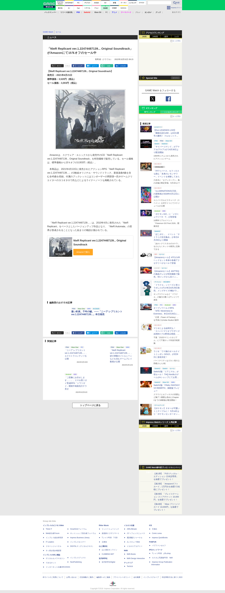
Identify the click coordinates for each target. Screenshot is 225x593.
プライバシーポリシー (121, 577)
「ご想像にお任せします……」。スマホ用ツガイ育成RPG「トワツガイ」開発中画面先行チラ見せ (76, 383)
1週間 (166, 37)
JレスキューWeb (133, 542)
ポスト (59, 66)
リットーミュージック (110, 529)
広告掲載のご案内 (86, 577)
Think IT (49, 529)
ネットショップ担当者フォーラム (83, 533)
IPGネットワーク (155, 550)
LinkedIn (123, 66)
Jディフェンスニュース (136, 533)
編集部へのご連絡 (103, 577)
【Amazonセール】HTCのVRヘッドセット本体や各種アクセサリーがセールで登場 (167, 260)
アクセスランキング (155, 33)
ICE (150, 525)
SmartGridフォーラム (78, 529)
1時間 (144, 37)
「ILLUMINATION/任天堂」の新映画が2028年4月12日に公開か (167, 194)
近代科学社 (103, 558)
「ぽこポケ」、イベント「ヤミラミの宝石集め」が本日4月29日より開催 (167, 237)
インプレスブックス (78, 558)
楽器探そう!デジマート (110, 533)
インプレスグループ (151, 577)
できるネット (51, 563)
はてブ (94, 66)
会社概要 (136, 577)
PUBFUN (152, 542)
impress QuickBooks (160, 538)
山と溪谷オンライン (109, 550)
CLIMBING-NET (108, 554)
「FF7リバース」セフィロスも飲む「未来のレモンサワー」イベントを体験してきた (167, 174)
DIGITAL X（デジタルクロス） (82, 546)
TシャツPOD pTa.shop (161, 553)
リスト (67, 66)
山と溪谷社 (103, 546)
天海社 (154, 529)
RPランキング (149, 112)
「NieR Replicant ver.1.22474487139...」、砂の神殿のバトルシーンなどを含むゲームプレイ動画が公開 (121, 356)
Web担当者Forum (52, 533)
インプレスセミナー (78, 542)
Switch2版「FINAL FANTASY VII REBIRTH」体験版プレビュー (167, 388)
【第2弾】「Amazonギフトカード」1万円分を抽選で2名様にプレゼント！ (167, 487)
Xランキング (151, 108)
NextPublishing (76, 562)
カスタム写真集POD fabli (162, 558)
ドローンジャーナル (53, 546)
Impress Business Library (80, 538)
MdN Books (131, 554)
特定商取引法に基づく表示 (172, 577)
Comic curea (157, 533)
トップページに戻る (90, 405)
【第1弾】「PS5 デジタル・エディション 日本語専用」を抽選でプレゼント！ (166, 476)
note (108, 66)
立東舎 (104, 542)
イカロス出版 (129, 525)
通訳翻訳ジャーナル (134, 538)
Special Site (151, 78)
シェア (80, 66)
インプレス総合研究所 (54, 538)
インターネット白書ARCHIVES (58, 567)
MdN (126, 551)
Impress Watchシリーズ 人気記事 (161, 422)
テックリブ (128, 563)
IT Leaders (50, 542)
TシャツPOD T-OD (110, 538)
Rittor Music (104, 525)
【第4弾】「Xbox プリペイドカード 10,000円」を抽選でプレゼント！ (167, 507)
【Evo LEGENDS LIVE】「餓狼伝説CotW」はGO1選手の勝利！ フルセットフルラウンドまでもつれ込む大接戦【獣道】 (167, 136)
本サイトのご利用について (53, 577)
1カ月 (176, 37)
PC (106, 12)
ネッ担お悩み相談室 (53, 551)
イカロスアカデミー (134, 546)
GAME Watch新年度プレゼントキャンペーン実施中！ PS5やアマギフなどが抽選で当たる (163, 468)
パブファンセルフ (159, 546)
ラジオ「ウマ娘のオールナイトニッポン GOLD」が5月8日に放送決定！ (167, 354)
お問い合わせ (71, 577)
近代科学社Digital (108, 562)
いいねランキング (171, 112)
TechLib (130, 566)
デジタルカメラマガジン (55, 558)
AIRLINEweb (132, 529)
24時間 (155, 37)
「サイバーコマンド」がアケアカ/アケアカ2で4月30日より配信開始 (167, 149)
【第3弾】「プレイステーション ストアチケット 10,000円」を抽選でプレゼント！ (166, 497)
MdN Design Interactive (136, 558)
